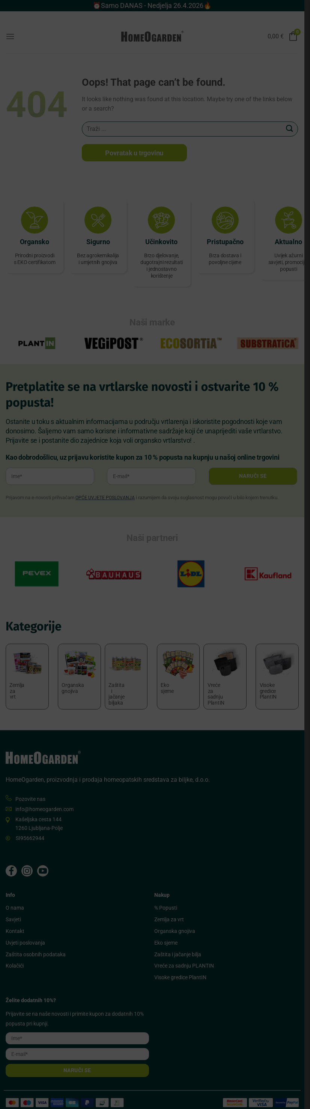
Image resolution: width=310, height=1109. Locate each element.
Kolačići (15, 956)
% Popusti (168, 898)
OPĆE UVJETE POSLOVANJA (105, 498)
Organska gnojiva (177, 921)
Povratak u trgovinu (136, 153)
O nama (15, 898)
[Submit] (295, 129)
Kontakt (15, 921)
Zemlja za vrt (172, 910)
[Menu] (10, 36)
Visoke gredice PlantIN (183, 968)
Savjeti (13, 910)
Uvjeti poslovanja (25, 933)
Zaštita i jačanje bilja (180, 945)
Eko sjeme (168, 933)
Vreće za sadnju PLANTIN (187, 956)
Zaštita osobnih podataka (36, 945)
